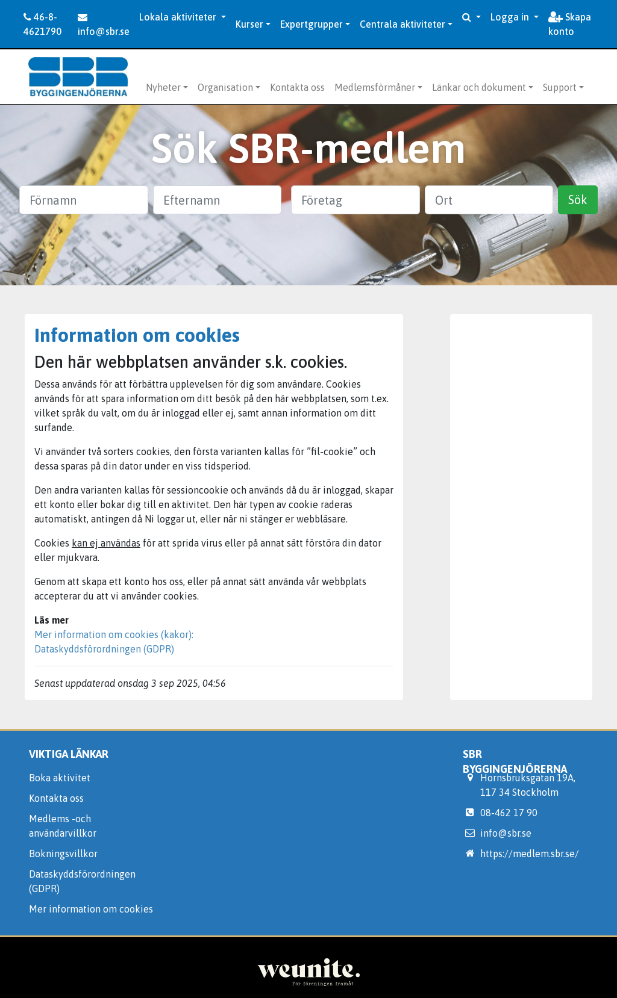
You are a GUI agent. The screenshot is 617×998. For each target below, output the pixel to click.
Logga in (510, 16)
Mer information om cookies (91, 908)
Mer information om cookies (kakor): (113, 634)
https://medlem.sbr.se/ (529, 853)
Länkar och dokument (479, 87)
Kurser (249, 24)
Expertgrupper (311, 24)
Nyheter (163, 87)
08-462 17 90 (508, 812)
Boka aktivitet (59, 777)
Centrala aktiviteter (402, 24)
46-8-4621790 (42, 24)
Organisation (225, 87)
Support (560, 87)
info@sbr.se (104, 24)
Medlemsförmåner (374, 87)
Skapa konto (569, 24)
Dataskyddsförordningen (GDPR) (104, 648)
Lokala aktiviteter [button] (179, 16)
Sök (577, 199)
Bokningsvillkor (63, 853)
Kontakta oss (297, 87)
